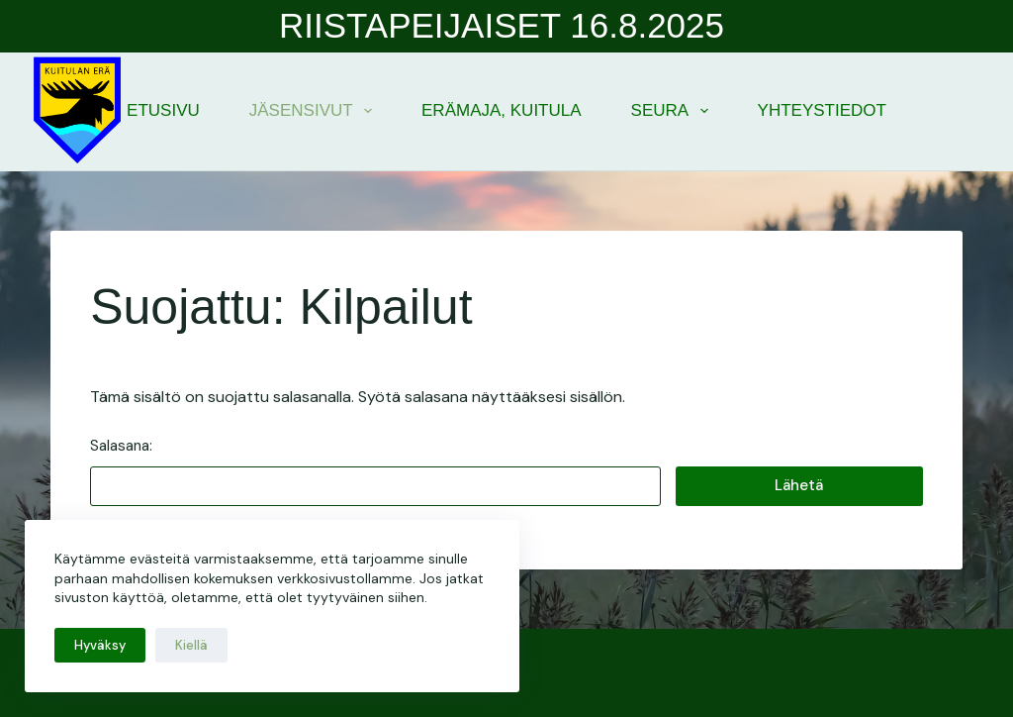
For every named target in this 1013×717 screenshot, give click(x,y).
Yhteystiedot (822, 110)
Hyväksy (100, 645)
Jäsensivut (314, 111)
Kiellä (191, 645)
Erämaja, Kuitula (501, 110)
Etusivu (163, 110)
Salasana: (375, 471)
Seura (673, 111)
